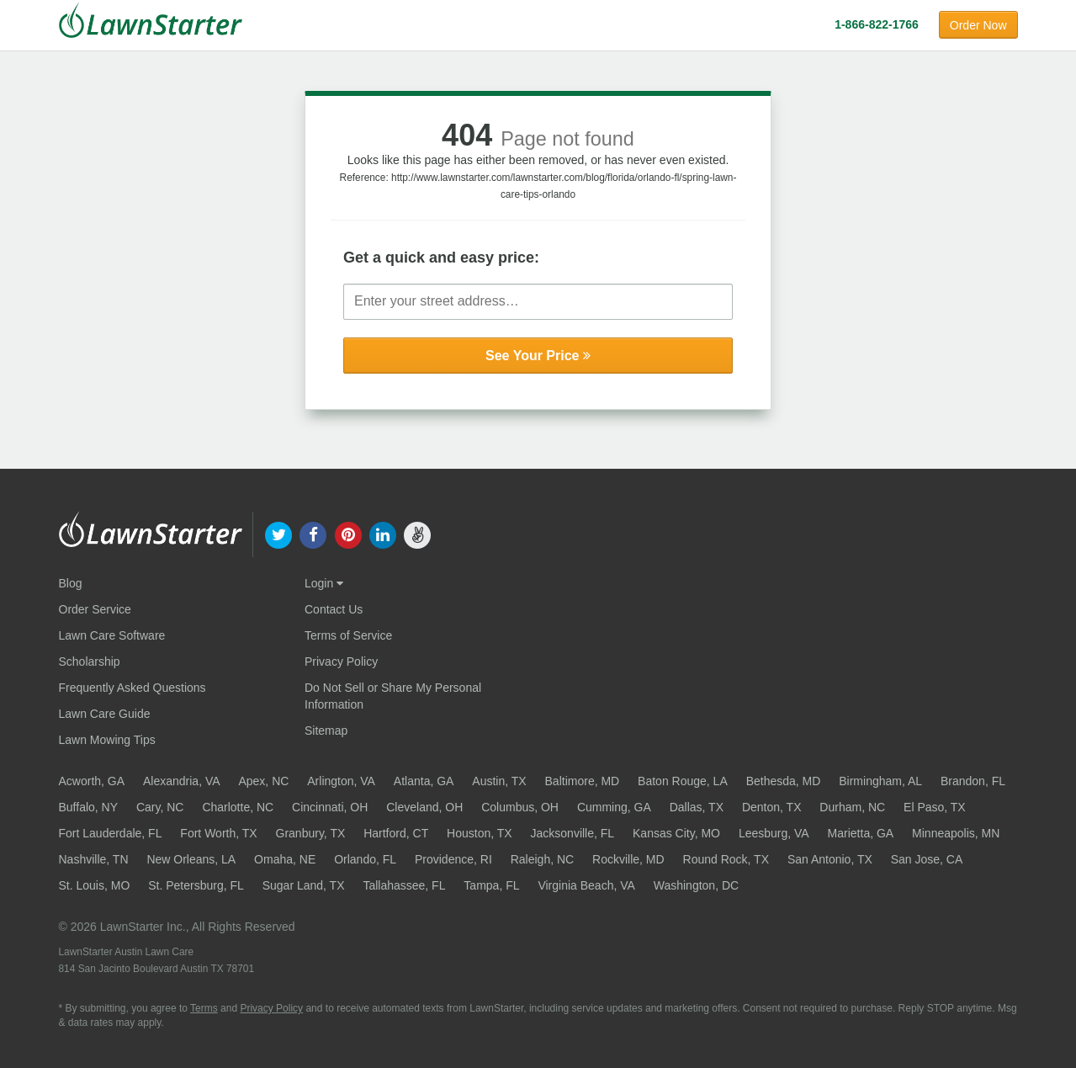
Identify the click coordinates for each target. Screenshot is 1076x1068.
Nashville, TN (94, 859)
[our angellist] (416, 533)
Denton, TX (772, 807)
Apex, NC (263, 781)
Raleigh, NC (542, 859)
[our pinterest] (347, 533)
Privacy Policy (341, 661)
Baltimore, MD (582, 781)
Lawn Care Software (112, 635)
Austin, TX (499, 781)
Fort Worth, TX (218, 833)
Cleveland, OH (424, 807)
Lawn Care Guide (105, 713)
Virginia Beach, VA (586, 885)
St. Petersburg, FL (196, 885)
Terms (204, 1008)
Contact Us (334, 609)
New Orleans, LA (191, 859)
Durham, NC (852, 807)
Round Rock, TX (726, 859)
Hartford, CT (395, 833)
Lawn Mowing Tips (107, 740)
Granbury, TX (311, 833)
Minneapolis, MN (955, 833)
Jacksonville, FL (573, 833)
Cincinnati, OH (330, 807)
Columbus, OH (520, 807)
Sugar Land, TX (303, 885)
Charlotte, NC (237, 807)
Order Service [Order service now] (95, 609)
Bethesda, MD (783, 781)
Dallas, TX (697, 807)
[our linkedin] (382, 533)
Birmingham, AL (880, 781)
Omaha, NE (284, 859)
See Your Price (538, 355)
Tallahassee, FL (404, 885)
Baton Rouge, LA (683, 781)
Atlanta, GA (424, 781)
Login (324, 583)
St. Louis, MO (94, 885)
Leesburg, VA (774, 833)
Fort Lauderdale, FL (110, 833)
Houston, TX (479, 833)
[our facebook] (313, 533)
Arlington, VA (341, 781)
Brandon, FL (973, 781)
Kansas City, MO (676, 833)
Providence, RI (453, 859)
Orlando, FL (365, 859)
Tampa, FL (491, 885)
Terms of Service (348, 635)
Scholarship (89, 661)
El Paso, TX (935, 807)
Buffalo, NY (89, 807)
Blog (70, 583)
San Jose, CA (927, 859)
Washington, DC (696, 885)
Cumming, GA (614, 807)
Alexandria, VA (181, 781)
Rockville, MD (628, 859)
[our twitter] (278, 533)
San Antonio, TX (829, 859)
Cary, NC (160, 807)
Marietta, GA (861, 833)
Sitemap (326, 730)
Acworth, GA (92, 781)
